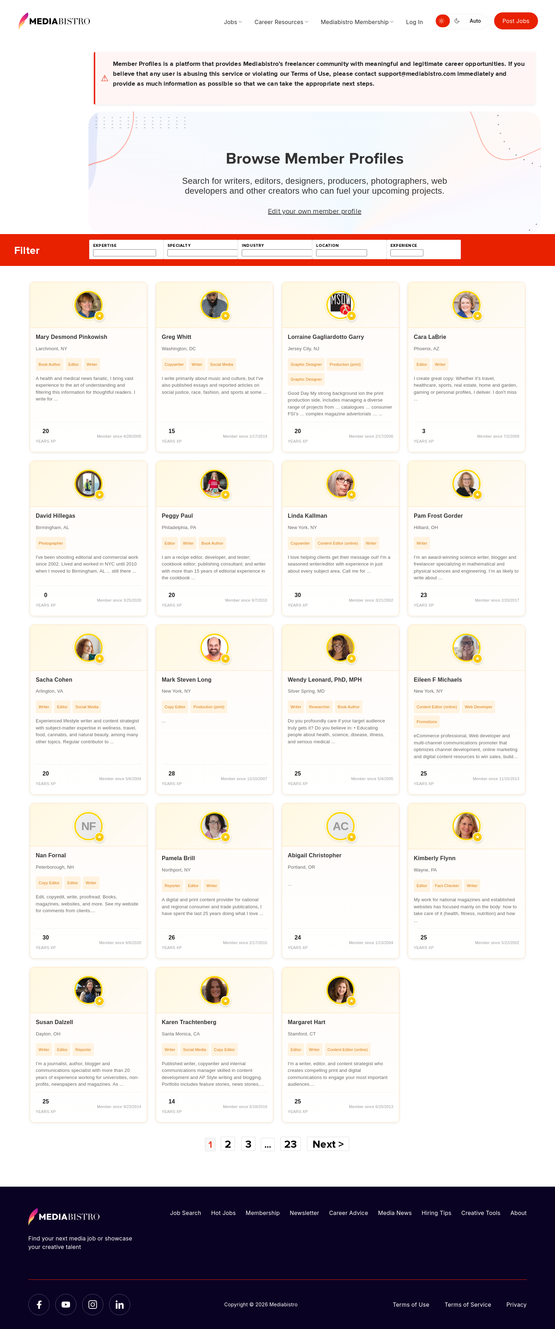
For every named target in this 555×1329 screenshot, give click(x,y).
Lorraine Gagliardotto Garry (326, 337)
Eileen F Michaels (438, 680)
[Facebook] (39, 1304)
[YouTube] (65, 1304)
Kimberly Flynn (435, 858)
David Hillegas (55, 516)
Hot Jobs (223, 1212)
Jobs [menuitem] (230, 21)
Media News (395, 1212)
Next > (331, 1143)
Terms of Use (411, 1304)
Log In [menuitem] (414, 21)
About (518, 1212)
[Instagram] (92, 1304)
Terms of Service (468, 1304)
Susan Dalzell (54, 1022)
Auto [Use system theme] (475, 21)
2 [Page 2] (227, 1143)
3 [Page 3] (248, 1143)
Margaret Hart (306, 1022)
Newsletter (304, 1212)
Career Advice (348, 1212)
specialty (178, 246)
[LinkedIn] (119, 1304)
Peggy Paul (177, 516)
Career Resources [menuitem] (278, 21)
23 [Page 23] (293, 1143)
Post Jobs (516, 20)
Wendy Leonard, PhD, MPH (325, 680)
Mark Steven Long (187, 680)
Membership (263, 1212)
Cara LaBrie (430, 337)
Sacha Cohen (54, 680)
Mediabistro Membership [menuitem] (355, 21)
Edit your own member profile (314, 210)
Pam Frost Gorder (438, 516)
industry (253, 246)
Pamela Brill (178, 858)
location (327, 246)
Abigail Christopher (315, 855)
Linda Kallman (307, 516)
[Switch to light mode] (443, 21)
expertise (104, 246)
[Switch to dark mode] (458, 21)
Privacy (517, 1304)
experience (403, 246)
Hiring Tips (436, 1212)
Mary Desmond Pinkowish (71, 337)
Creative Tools (480, 1212)
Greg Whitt (176, 337)
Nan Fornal (51, 855)
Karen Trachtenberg (189, 1022)
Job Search (185, 1212)
